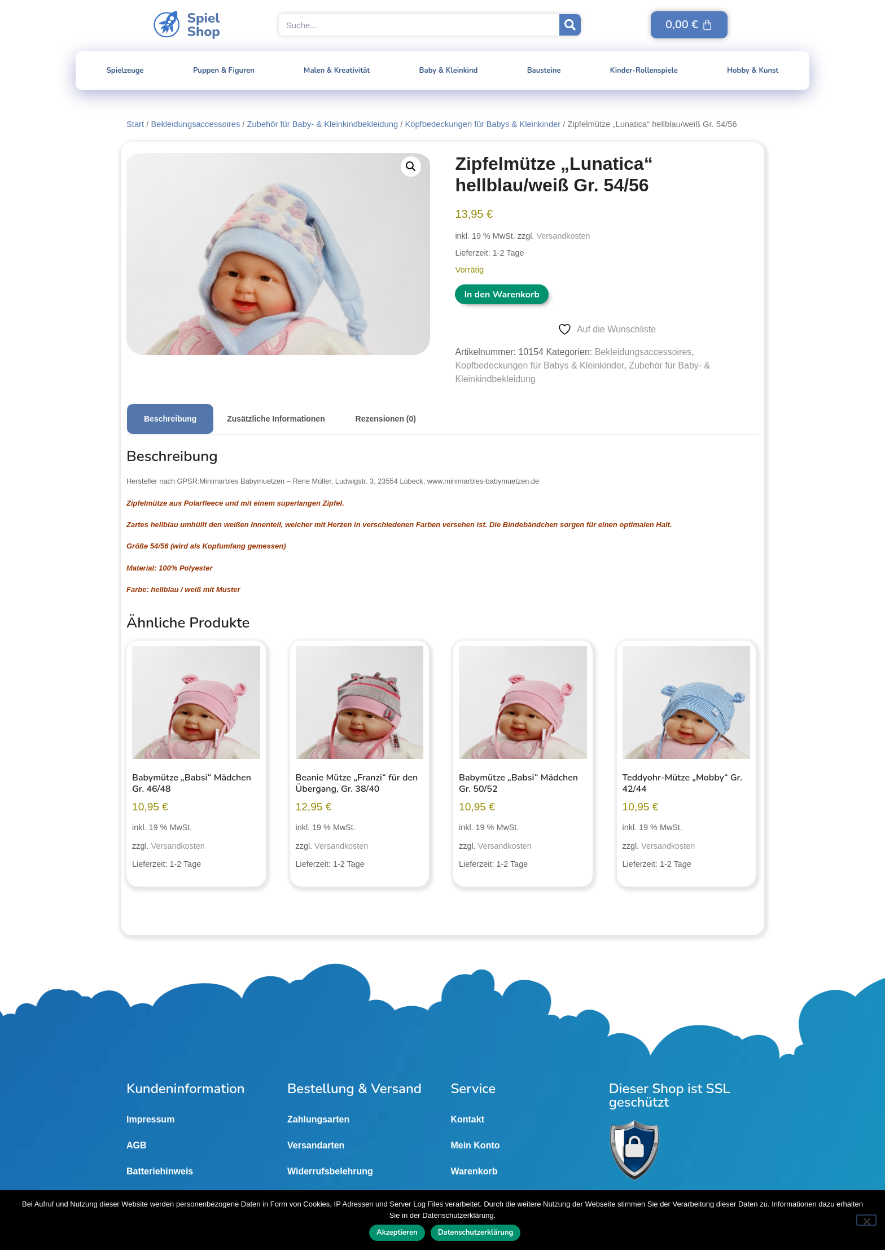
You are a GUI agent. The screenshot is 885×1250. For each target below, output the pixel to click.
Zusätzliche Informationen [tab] (276, 418)
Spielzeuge (125, 70)
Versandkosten (563, 235)
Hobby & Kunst (752, 70)
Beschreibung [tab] (170, 418)
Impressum (150, 1119)
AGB (136, 1145)
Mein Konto (475, 1145)
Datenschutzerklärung (476, 1233)
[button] (411, 166)
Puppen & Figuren (224, 70)
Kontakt (467, 1119)
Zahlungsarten (318, 1119)
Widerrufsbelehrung (330, 1171)
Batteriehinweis (159, 1171)
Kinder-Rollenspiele (644, 70)
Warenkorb (473, 1171)
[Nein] (866, 1220)
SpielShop (203, 25)
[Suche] (570, 25)
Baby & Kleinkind (448, 70)
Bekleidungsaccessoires (195, 124)
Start (135, 124)
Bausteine (544, 70)
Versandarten (315, 1145)
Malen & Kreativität (337, 70)
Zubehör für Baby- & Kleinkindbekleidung (322, 124)
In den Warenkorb (501, 294)
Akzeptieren (397, 1233)
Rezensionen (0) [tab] (386, 418)
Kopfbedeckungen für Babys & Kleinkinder (482, 124)
